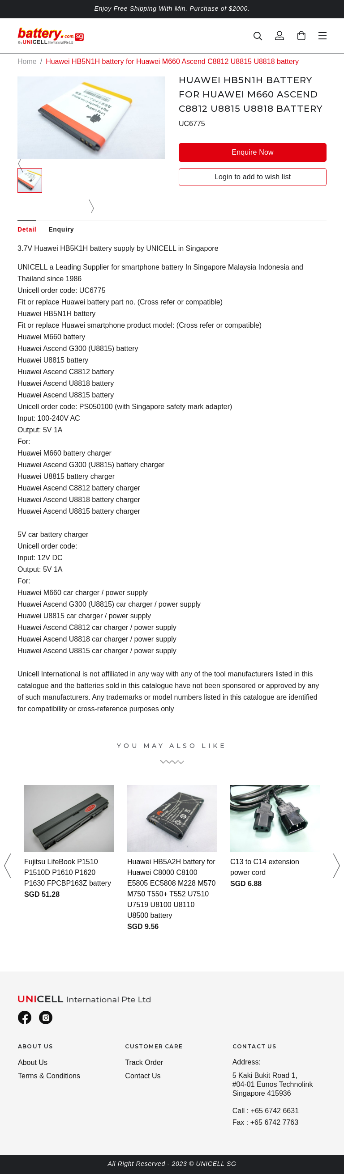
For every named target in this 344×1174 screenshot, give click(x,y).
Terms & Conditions (49, 1076)
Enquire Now (252, 152)
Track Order (144, 1062)
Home (27, 61)
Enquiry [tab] (61, 229)
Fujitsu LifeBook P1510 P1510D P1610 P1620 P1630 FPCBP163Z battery (67, 872)
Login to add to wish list (253, 177)
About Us (32, 1062)
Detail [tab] (26, 229)
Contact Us (142, 1076)
